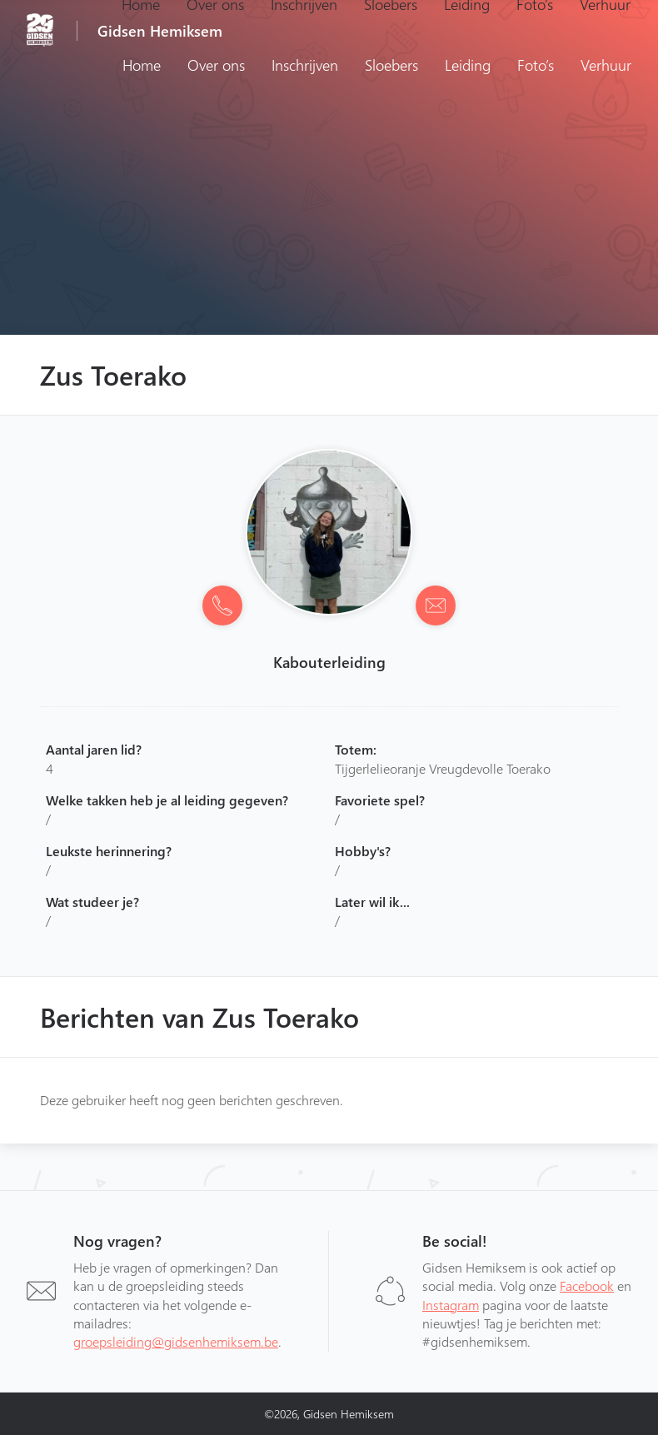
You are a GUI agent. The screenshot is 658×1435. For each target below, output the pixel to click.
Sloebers (391, 65)
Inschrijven (305, 65)
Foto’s (535, 65)
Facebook (587, 1285)
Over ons (216, 65)
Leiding (468, 65)
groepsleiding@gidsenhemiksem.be (175, 1341)
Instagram (450, 1304)
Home (141, 65)
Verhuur (606, 65)
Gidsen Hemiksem (159, 31)
